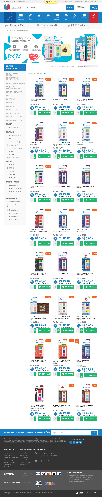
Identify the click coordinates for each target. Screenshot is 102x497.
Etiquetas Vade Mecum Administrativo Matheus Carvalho (85, 318)
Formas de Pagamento (11, 460)
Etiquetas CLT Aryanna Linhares (84, 143)
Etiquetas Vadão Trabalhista (36, 143)
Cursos (75, 17)
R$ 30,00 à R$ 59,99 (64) (14, 193)
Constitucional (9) (14, 142)
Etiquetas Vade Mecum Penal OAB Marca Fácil (61, 317)
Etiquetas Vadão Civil (61, 273)
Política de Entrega (9, 455)
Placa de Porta (13, 210)
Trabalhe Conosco (9, 462)
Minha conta (68, 1)
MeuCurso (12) (12, 110)
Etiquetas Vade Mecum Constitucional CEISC (61, 230)
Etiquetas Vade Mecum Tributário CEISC (84, 99)
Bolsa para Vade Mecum (48, 19)
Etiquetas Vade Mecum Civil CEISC (84, 230)
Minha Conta (23, 455)
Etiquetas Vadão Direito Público (85, 187)
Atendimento (78, 1)
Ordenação (80, 66)
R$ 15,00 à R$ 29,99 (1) (15, 189)
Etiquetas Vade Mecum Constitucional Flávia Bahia (61, 144)
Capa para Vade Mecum (39, 19)
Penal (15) (11, 151)
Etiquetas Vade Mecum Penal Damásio (61, 405)
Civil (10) (11, 139)
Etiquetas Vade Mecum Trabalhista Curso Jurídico (61, 362)
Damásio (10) (11, 99)
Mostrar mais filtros (13, 157)
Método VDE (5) (12, 113)
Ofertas (93, 17)
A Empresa (7, 453)
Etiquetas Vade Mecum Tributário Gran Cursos (38, 230)
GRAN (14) (10, 106)
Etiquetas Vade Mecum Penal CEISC (38, 99)
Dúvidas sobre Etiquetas (27, 460)
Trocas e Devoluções (26, 462)
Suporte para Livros (57, 18)
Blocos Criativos (13, 219)
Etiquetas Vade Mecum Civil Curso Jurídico (38, 361)
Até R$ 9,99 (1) (13, 185)
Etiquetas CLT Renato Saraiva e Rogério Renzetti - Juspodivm (37, 406)
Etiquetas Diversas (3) (15, 83)
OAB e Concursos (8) (15, 148)
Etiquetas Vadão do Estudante (83, 361)
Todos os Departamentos (10, 18)
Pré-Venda (23, 464)
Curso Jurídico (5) (14, 120)
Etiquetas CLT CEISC (60, 99)
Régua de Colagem (30, 18)
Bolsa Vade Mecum (14, 213)
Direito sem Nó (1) (14, 117)
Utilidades (84, 17)
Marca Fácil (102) (13, 128)
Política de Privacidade (11, 458)
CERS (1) (9, 103)
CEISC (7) (9, 96)
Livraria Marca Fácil (10, 30)
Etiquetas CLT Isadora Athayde (38, 187)
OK (94, 433)
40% (76, 341)
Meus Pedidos (24, 453)
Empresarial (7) (13, 145)
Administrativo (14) (14, 135)
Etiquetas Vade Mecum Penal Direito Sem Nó (38, 274)
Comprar (44, 113)
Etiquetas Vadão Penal (61, 186)
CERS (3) (11, 168)
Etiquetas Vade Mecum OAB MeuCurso (84, 405)
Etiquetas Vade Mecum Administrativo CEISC (84, 274)
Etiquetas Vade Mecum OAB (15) (12, 79)
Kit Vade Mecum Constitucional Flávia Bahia (38, 318)
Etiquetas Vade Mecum (20, 18)
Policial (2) (11, 154)
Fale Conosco (24, 458)
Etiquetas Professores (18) (13, 88)
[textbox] (49, 7)
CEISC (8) (11, 165)
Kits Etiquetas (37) (14, 92)
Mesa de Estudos (66, 18)
